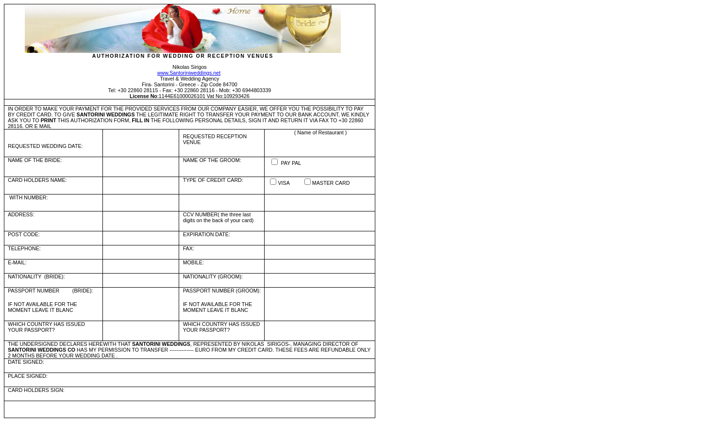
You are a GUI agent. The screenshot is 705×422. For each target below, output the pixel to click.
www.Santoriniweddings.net (188, 73)
